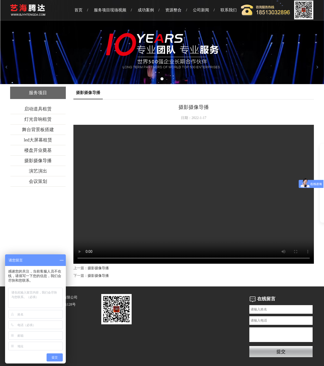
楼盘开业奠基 (38, 150)
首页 (78, 10)
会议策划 (38, 181)
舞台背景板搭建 (38, 129)
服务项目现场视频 (110, 10)
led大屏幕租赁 (38, 139)
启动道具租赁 (38, 108)
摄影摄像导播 (38, 160)
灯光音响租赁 (38, 119)
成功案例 (146, 10)
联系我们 (228, 10)
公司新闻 (201, 10)
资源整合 (173, 10)
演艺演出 (38, 171)
